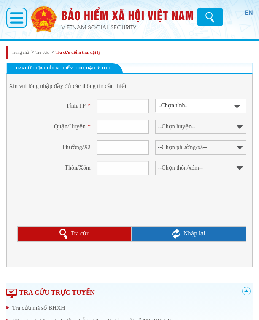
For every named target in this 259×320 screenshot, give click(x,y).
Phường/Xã (76, 147)
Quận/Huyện (72, 126)
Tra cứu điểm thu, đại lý (78, 52)
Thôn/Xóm (78, 168)
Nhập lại (188, 234)
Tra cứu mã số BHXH (38, 308)
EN (249, 12)
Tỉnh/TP (78, 106)
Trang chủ (20, 52)
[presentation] (81, 208)
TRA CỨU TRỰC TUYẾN (50, 292)
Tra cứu (42, 52)
